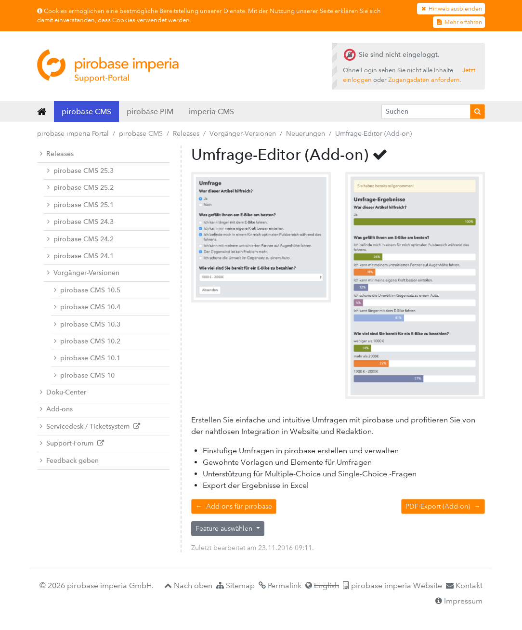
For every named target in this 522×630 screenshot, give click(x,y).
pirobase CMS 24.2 (80, 239)
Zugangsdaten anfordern (424, 79)
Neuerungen (305, 133)
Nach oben (188, 585)
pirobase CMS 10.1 (87, 358)
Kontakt (464, 585)
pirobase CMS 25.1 (80, 205)
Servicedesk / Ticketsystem (90, 426)
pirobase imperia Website (392, 585)
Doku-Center (63, 392)
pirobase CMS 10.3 (87, 324)
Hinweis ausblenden (451, 8)
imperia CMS (211, 111)
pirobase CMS (86, 111)
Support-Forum (72, 443)
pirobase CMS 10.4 (87, 307)
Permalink (280, 585)
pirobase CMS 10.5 (87, 290)
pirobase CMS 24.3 (80, 222)
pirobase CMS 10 (84, 375)
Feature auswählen (225, 528)
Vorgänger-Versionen (242, 133)
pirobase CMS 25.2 (80, 188)
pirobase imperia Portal (73, 133)
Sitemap (235, 585)
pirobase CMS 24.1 (80, 256)
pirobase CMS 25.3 (80, 171)
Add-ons (56, 409)
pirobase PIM (150, 111)
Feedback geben (69, 461)
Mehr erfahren (459, 22)
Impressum (459, 600)
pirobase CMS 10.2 (87, 341)
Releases (186, 133)
